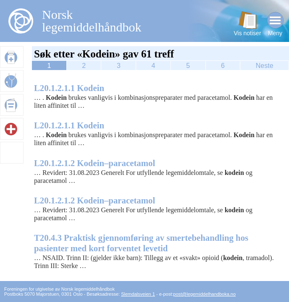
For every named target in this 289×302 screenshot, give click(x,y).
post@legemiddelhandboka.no (204, 294)
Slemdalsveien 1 (138, 294)
